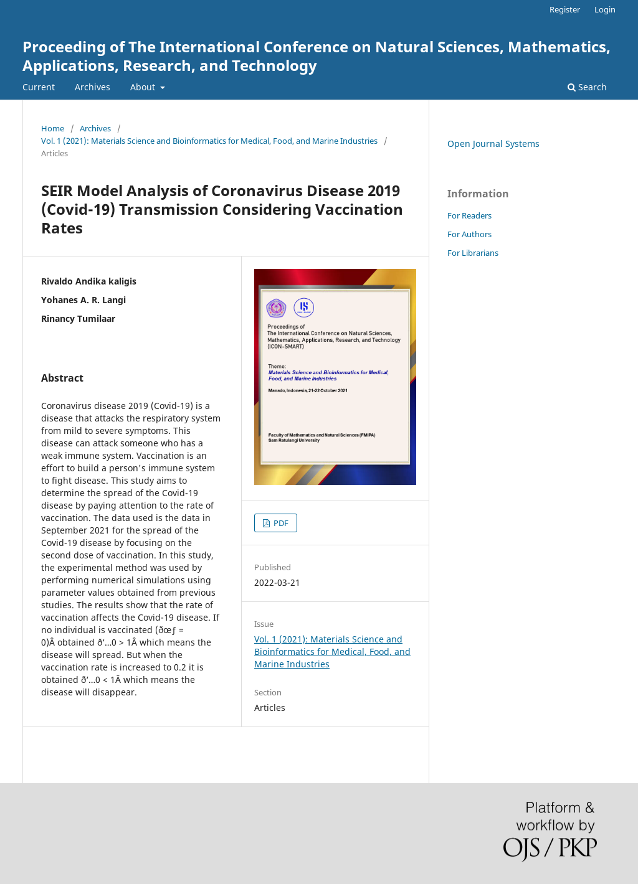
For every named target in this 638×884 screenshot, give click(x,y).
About (144, 87)
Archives (92, 87)
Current (38, 87)
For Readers (469, 215)
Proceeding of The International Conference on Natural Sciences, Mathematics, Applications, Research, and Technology (316, 55)
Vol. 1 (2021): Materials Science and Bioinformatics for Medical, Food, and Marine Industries (209, 140)
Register (565, 9)
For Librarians (472, 252)
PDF (280, 523)
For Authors (469, 234)
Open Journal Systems (493, 143)
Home (52, 128)
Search (587, 87)
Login (605, 9)
